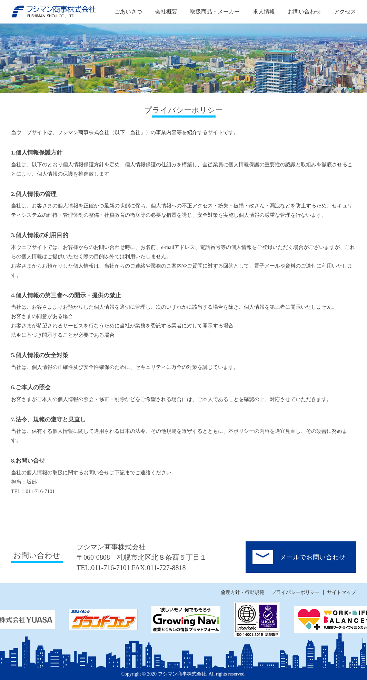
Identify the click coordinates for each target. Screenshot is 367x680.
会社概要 (166, 12)
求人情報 (264, 12)
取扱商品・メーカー (215, 12)
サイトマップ (341, 592)
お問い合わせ (304, 12)
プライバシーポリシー (295, 592)
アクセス (345, 12)
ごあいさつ (128, 12)
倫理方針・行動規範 (242, 592)
